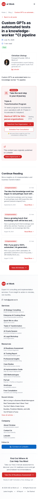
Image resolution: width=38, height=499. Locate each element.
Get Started (31, 491)
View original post (12, 156)
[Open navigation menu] (34, 4)
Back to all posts (9, 17)
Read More (29, 205)
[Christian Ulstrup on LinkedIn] (15, 69)
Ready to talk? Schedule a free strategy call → (19, 480)
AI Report (20, 491)
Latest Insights (8, 491)
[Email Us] (19, 300)
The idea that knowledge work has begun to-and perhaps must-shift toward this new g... (19, 193)
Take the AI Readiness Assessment (19, 475)
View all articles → (8, 415)
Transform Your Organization (19, 124)
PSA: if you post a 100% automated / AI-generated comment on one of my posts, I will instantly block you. (17, 248)
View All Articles (19, 268)
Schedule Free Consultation (19, 129)
